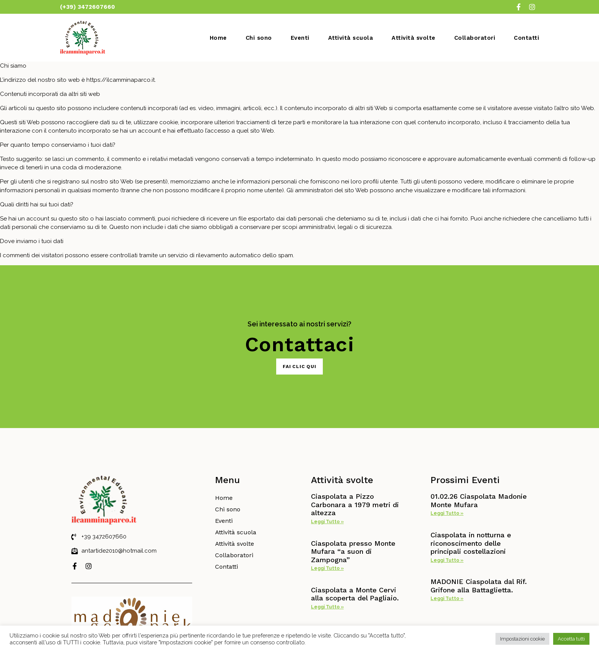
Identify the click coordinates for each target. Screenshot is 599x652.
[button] (299, 366)
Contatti (526, 37)
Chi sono (259, 37)
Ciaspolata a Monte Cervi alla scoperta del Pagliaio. (355, 594)
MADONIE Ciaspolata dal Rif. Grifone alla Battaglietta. (479, 585)
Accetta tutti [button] (571, 639)
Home (218, 37)
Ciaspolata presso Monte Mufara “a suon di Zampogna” (353, 551)
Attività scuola (350, 37)
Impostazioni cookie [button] (522, 639)
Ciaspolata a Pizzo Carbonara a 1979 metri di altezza (355, 504)
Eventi (300, 37)
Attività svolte (413, 37)
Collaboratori (474, 37)
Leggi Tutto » (327, 521)
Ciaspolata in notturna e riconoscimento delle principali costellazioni (471, 543)
